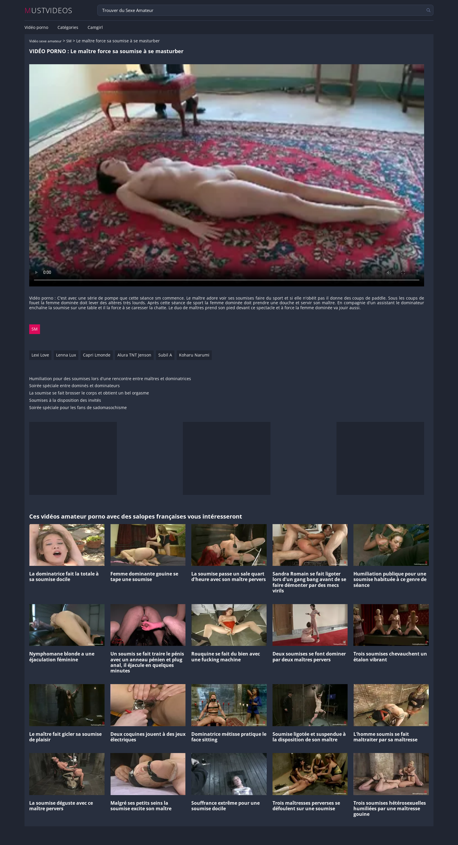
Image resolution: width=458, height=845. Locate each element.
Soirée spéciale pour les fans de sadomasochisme (78, 407)
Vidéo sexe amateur (45, 41)
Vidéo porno (36, 27)
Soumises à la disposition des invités (65, 400)
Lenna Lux (66, 355)
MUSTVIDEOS (49, 10)
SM (69, 41)
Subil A (165, 355)
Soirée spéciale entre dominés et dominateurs (74, 385)
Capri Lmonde (96, 355)
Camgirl (95, 27)
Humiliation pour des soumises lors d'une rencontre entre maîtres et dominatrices (110, 378)
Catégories (68, 27)
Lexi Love (40, 355)
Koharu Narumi (194, 355)
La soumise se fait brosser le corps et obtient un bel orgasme (89, 393)
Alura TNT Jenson (134, 355)
